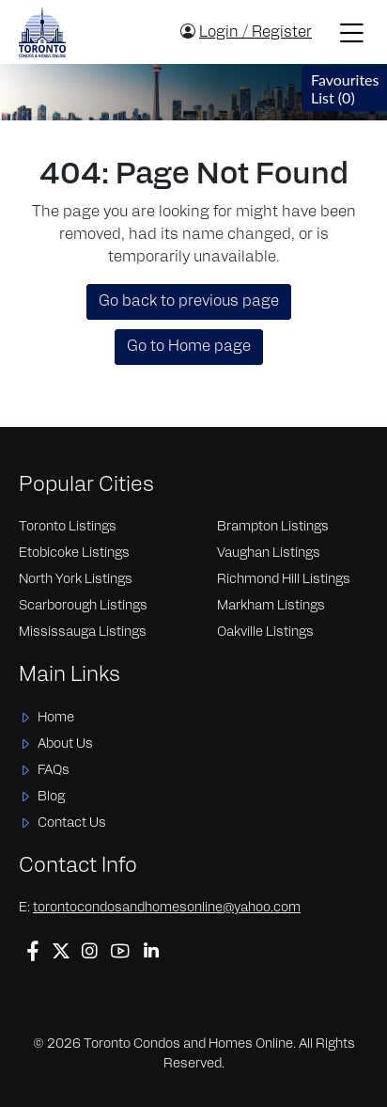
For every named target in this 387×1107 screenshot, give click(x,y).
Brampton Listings (273, 527)
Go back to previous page (189, 301)
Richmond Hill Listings (283, 580)
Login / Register (255, 32)
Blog (51, 797)
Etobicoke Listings (74, 553)
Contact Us (72, 823)
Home (56, 718)
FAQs (54, 771)
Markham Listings (271, 606)
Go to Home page (189, 347)
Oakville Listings (265, 632)
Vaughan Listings (268, 553)
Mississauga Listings (83, 632)
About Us (65, 744)
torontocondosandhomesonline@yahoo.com (167, 908)
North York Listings (75, 580)
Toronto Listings (67, 527)
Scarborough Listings (83, 606)
